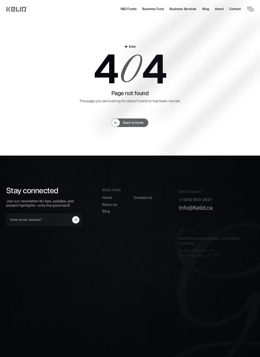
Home (107, 200)
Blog (106, 214)
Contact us (143, 200)
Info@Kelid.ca (195, 210)
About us (109, 207)
